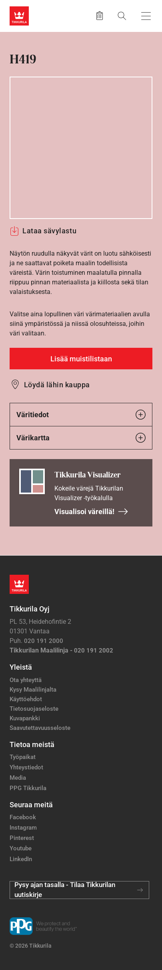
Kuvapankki (25, 718)
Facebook (23, 817)
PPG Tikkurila (28, 788)
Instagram (23, 827)
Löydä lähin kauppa (57, 385)
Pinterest (22, 838)
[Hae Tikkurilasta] (122, 16)
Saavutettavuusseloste (40, 727)
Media (18, 777)
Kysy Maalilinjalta (33, 689)
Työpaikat (23, 757)
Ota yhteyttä (26, 680)
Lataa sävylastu (43, 231)
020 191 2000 (43, 641)
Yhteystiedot (26, 767)
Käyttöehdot (26, 699)
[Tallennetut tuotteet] (99, 16)
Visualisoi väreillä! (91, 511)
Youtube (21, 848)
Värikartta (81, 438)
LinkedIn (21, 859)
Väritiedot (81, 415)
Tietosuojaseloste (34, 708)
